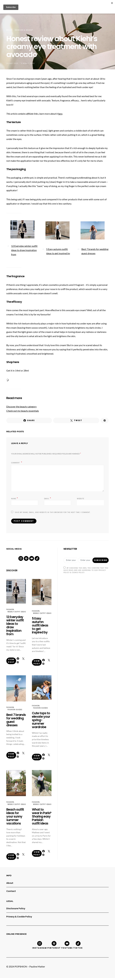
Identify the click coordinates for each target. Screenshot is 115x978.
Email (47, 498)
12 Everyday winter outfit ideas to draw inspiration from (24, 250)
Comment (15, 463)
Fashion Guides (15, 710)
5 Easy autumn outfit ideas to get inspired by (58, 251)
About (9, 882)
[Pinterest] (26, 558)
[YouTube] (31, 558)
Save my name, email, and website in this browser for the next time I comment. (52, 512)
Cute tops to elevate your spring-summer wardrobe (41, 720)
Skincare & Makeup (24, 30)
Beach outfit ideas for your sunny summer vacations (15, 816)
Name (14, 498)
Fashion (10, 609)
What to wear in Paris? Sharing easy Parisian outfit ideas (41, 816)
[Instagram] (20, 558)
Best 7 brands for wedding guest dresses (94, 251)
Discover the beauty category (21, 406)
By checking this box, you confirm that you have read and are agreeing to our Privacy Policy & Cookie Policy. (86, 570)
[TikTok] (37, 558)
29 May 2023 (12, 63)
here (60, 113)
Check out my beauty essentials (22, 410)
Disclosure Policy (15, 908)
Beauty (9, 30)
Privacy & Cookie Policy (19, 916)
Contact (11, 891)
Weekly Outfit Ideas (17, 612)
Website (80, 499)
